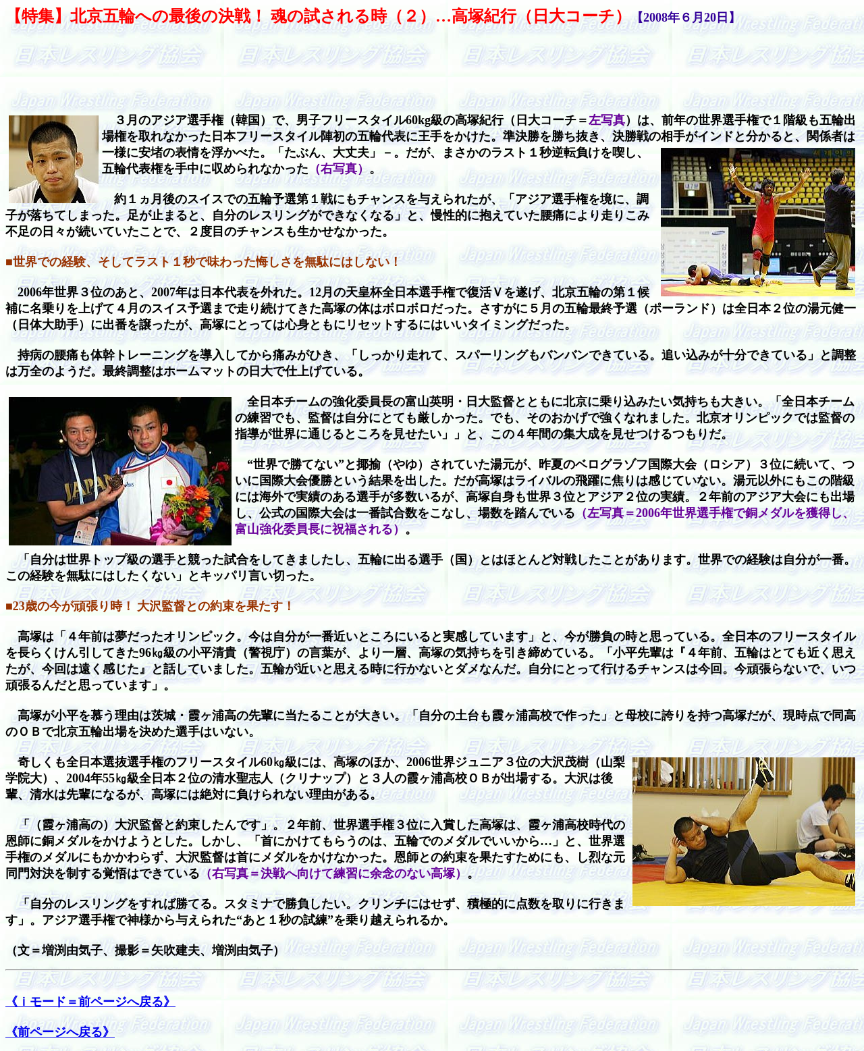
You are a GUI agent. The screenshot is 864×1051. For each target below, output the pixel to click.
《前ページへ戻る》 (60, 1032)
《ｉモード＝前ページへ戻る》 (90, 1001)
